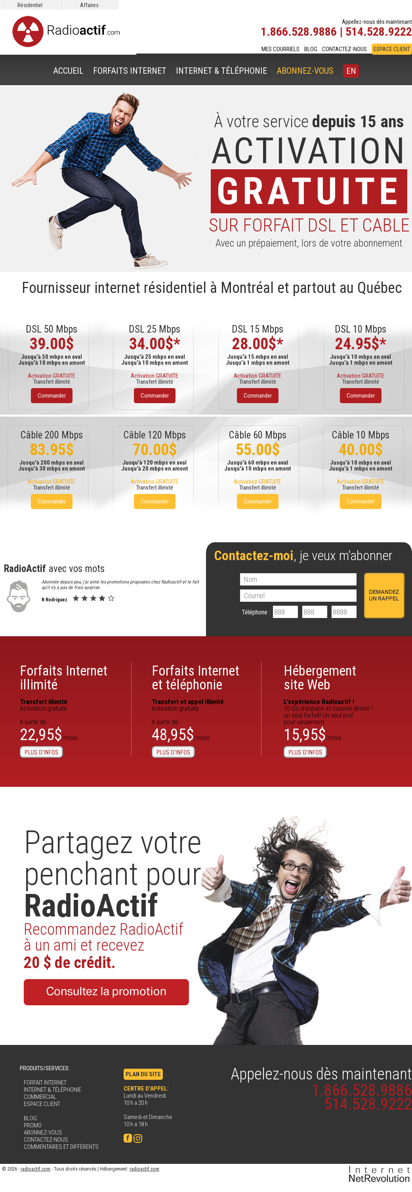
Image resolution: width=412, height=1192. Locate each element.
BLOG (310, 49)
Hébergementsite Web (320, 678)
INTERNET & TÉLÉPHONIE (221, 71)
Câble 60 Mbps (257, 435)
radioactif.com (35, 1169)
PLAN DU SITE (143, 1074)
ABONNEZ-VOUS (305, 71)
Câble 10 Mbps (360, 435)
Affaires (89, 5)
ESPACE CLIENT (392, 49)
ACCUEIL (68, 71)
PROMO (33, 1125)
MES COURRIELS (280, 49)
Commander (52, 395)
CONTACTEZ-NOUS (344, 49)
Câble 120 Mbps (154, 435)
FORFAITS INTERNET (129, 71)
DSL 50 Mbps (51, 329)
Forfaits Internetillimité (63, 678)
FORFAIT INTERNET (45, 1082)
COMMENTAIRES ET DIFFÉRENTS (61, 1146)
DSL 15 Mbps (257, 329)
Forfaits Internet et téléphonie (195, 678)
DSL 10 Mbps (360, 329)
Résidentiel (29, 5)
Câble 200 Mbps (51, 435)
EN (351, 71)
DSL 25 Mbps (154, 329)
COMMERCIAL (40, 1096)
